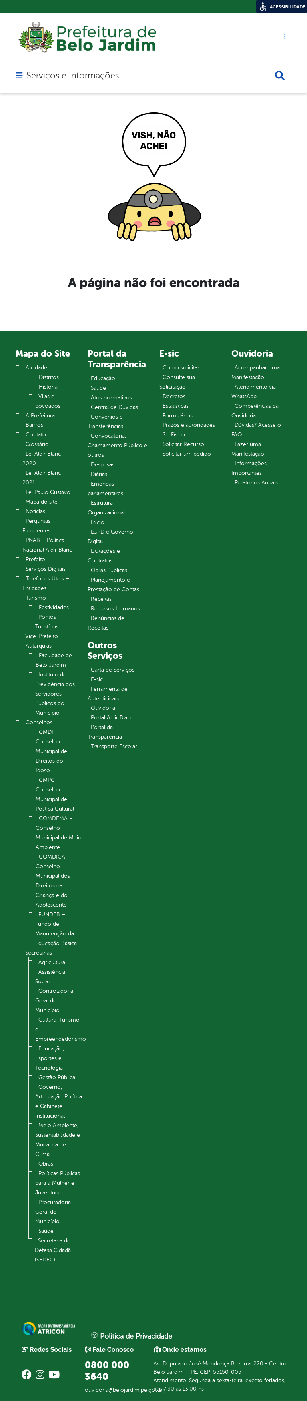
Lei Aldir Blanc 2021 (41, 478)
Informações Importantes (249, 468)
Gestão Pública (56, 1077)
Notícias (35, 511)
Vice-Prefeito (41, 636)
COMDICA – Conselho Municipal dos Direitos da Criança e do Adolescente (53, 881)
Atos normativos (111, 398)
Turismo (36, 598)
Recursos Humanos (115, 609)
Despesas (102, 465)
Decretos (174, 396)
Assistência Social (50, 976)
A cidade (36, 368)
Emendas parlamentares (105, 488)
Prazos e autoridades (189, 425)
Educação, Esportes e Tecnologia (49, 1058)
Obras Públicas (109, 570)
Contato (36, 435)
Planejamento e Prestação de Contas (113, 584)
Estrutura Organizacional (106, 508)
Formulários (178, 416)
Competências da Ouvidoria (255, 411)
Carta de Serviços (112, 670)
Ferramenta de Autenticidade (108, 693)
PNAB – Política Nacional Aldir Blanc (47, 545)
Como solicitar (181, 368)
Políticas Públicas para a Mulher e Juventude (57, 1183)
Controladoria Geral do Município (54, 1000)
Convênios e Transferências (105, 421)
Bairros (34, 425)
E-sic (97, 679)
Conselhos (39, 722)
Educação (103, 378)
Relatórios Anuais (256, 483)
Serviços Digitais (46, 569)
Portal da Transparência (105, 732)
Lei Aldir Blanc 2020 (41, 458)
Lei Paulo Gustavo (48, 492)
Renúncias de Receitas (106, 623)
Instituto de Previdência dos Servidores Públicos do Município (55, 694)
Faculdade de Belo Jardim (54, 660)
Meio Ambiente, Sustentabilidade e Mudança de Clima (57, 1139)
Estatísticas (176, 406)
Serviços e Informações (72, 75)
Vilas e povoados (47, 401)
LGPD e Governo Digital (110, 536)
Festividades (54, 607)
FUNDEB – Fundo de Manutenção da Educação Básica (56, 928)
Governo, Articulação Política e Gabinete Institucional (58, 1101)
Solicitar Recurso (183, 444)
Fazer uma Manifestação (247, 449)
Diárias (99, 474)
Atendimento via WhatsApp (253, 391)
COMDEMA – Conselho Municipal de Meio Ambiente (59, 832)
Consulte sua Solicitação (177, 382)
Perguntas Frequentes (36, 526)
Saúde (46, 1231)
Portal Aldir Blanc (112, 718)
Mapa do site (42, 502)
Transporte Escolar (114, 746)
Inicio (97, 522)
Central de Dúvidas (114, 407)
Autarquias (39, 646)
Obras (45, 1164)
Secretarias (38, 953)
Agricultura (51, 962)
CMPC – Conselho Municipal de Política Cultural (55, 794)
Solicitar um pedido (187, 454)
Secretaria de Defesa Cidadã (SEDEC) (53, 1250)
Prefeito (35, 559)
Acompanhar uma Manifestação (255, 372)
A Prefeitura (40, 416)
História (48, 387)
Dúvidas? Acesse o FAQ (256, 430)
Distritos (49, 377)
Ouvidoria (103, 708)
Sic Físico (174, 435)
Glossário (37, 444)
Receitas (101, 599)
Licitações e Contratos (104, 556)
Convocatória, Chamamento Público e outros (117, 445)
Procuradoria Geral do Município (53, 1211)
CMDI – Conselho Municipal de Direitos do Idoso (51, 751)
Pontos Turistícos (46, 622)
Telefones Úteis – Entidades (45, 583)
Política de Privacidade (131, 1335)
